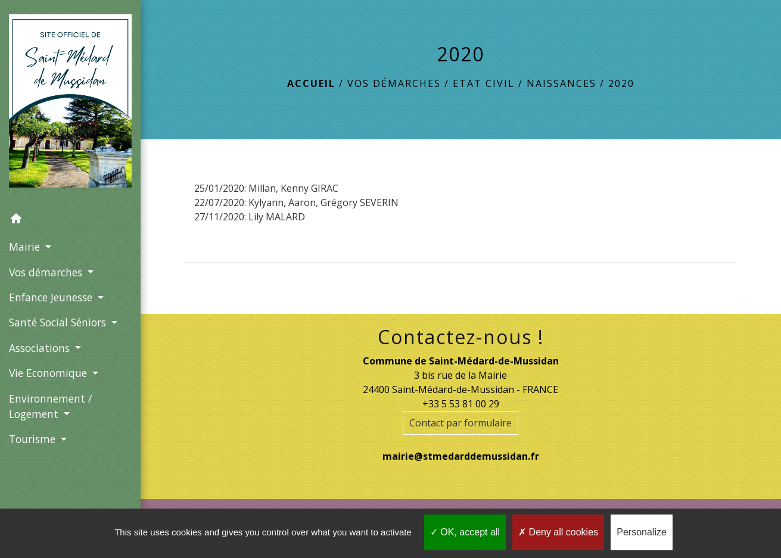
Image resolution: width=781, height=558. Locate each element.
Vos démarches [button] (47, 272)
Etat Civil (484, 83)
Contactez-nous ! (461, 337)
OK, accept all (465, 532)
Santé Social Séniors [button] (59, 322)
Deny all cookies (558, 532)
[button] (70, 220)
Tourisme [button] (33, 439)
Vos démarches (394, 83)
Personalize (642, 532)
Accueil (311, 83)
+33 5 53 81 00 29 (460, 403)
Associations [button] (41, 348)
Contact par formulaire (460, 422)
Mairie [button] (26, 246)
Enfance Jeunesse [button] (52, 297)
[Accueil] (70, 103)
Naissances (561, 83)
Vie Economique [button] (49, 373)
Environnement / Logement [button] (50, 406)
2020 (621, 83)
